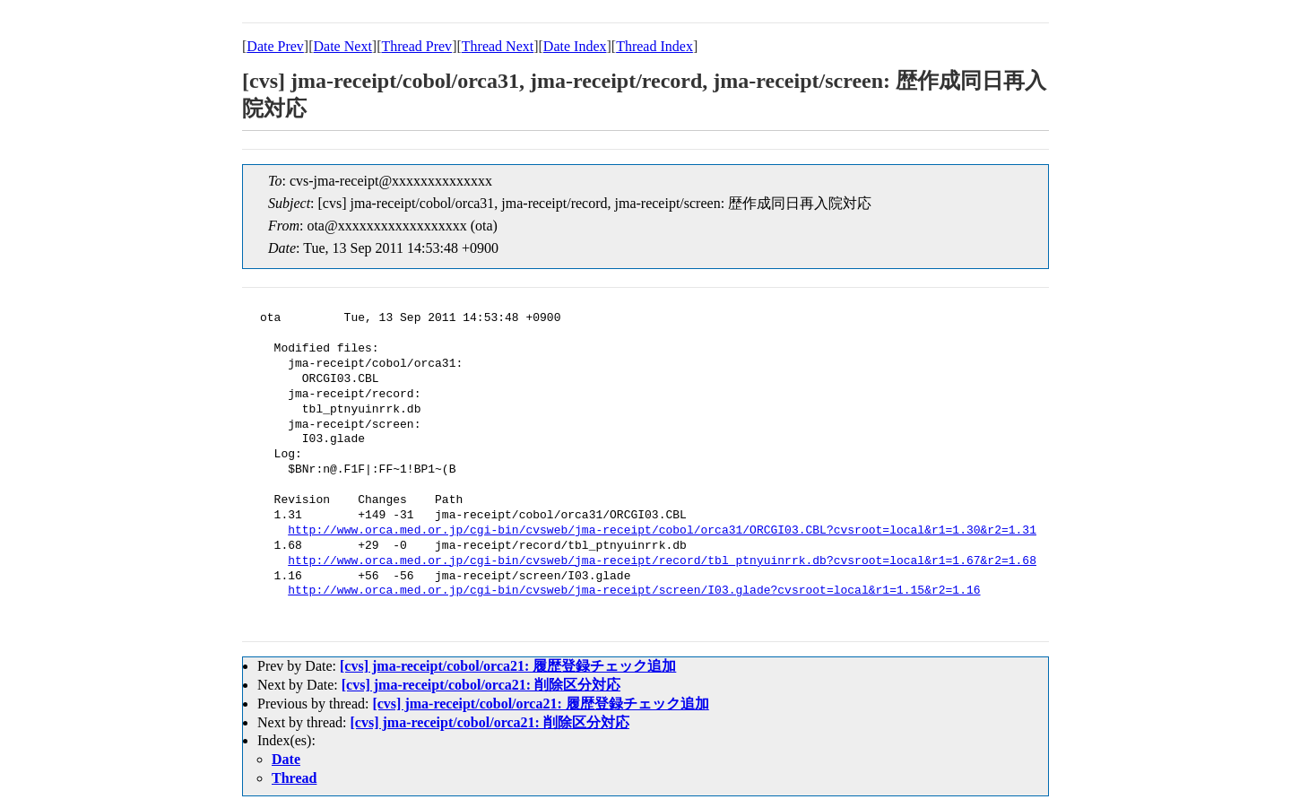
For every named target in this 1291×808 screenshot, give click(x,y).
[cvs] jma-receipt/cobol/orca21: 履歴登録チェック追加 (508, 665)
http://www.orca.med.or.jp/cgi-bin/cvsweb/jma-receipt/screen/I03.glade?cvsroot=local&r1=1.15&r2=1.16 (634, 591)
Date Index (575, 46)
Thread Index (654, 46)
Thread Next (497, 46)
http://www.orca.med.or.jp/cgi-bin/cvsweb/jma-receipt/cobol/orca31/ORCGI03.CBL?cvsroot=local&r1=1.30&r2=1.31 (662, 531)
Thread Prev (416, 46)
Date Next (343, 46)
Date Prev (275, 46)
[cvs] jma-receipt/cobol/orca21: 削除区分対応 (481, 684)
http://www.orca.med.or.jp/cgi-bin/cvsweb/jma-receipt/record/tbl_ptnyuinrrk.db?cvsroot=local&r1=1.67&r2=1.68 (662, 561)
